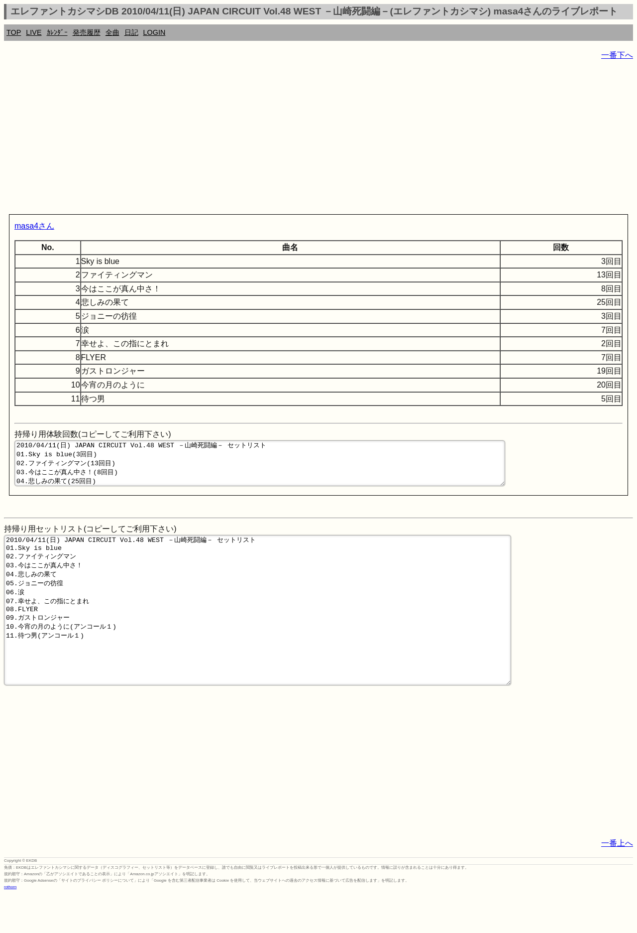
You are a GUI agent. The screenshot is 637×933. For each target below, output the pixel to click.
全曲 (112, 32)
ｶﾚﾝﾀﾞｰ (57, 32)
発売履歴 (87, 32)
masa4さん (34, 226)
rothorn (10, 926)
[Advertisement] (302, 139)
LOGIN (154, 32)
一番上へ (617, 882)
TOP (13, 32)
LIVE (33, 32)
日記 (131, 32)
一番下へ (617, 55)
